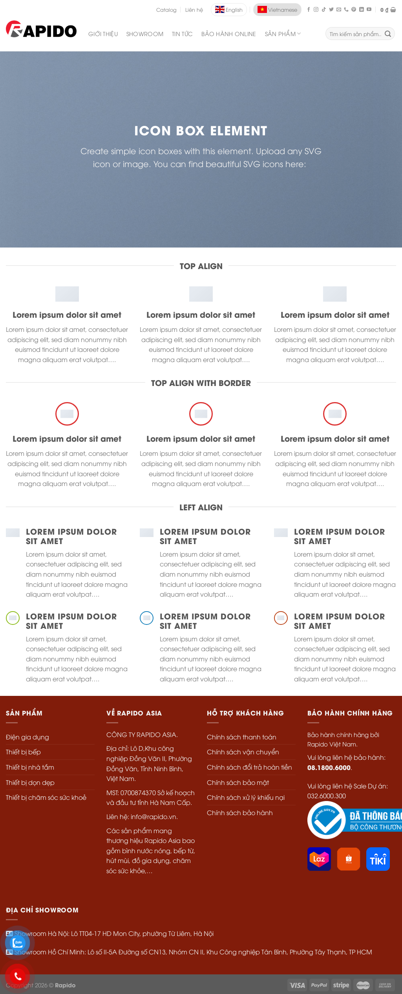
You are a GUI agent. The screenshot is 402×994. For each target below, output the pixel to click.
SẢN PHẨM (283, 34)
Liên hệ (194, 9)
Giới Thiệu (103, 33)
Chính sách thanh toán (241, 736)
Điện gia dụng (27, 736)
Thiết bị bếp (23, 751)
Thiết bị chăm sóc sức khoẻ (46, 797)
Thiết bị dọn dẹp (30, 782)
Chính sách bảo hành (240, 812)
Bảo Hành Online (228, 33)
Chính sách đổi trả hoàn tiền (249, 767)
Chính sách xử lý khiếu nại (246, 797)
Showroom (144, 33)
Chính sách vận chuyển (243, 751)
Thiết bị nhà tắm (30, 767)
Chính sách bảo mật (238, 782)
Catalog (166, 9)
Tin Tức (182, 33)
